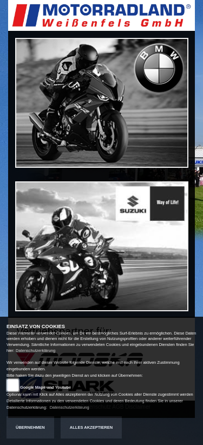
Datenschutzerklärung (35, 350)
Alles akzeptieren (91, 427)
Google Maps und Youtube (45, 387)
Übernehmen (30, 427)
